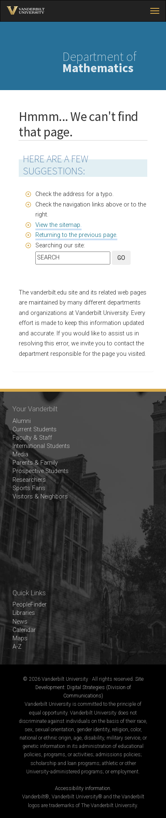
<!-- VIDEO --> (83, 545)
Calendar (24, 630)
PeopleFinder (29, 604)
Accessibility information (82, 788)
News (19, 621)
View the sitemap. (58, 225)
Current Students (34, 429)
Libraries (23, 613)
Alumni (21, 421)
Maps (19, 638)
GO (121, 257)
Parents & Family (35, 462)
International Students (41, 446)
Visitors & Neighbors (40, 496)
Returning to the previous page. (76, 235)
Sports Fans (28, 488)
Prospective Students (40, 471)
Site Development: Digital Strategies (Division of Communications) (89, 687)
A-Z (17, 646)
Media (20, 454)
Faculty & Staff (32, 437)
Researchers (29, 479)
